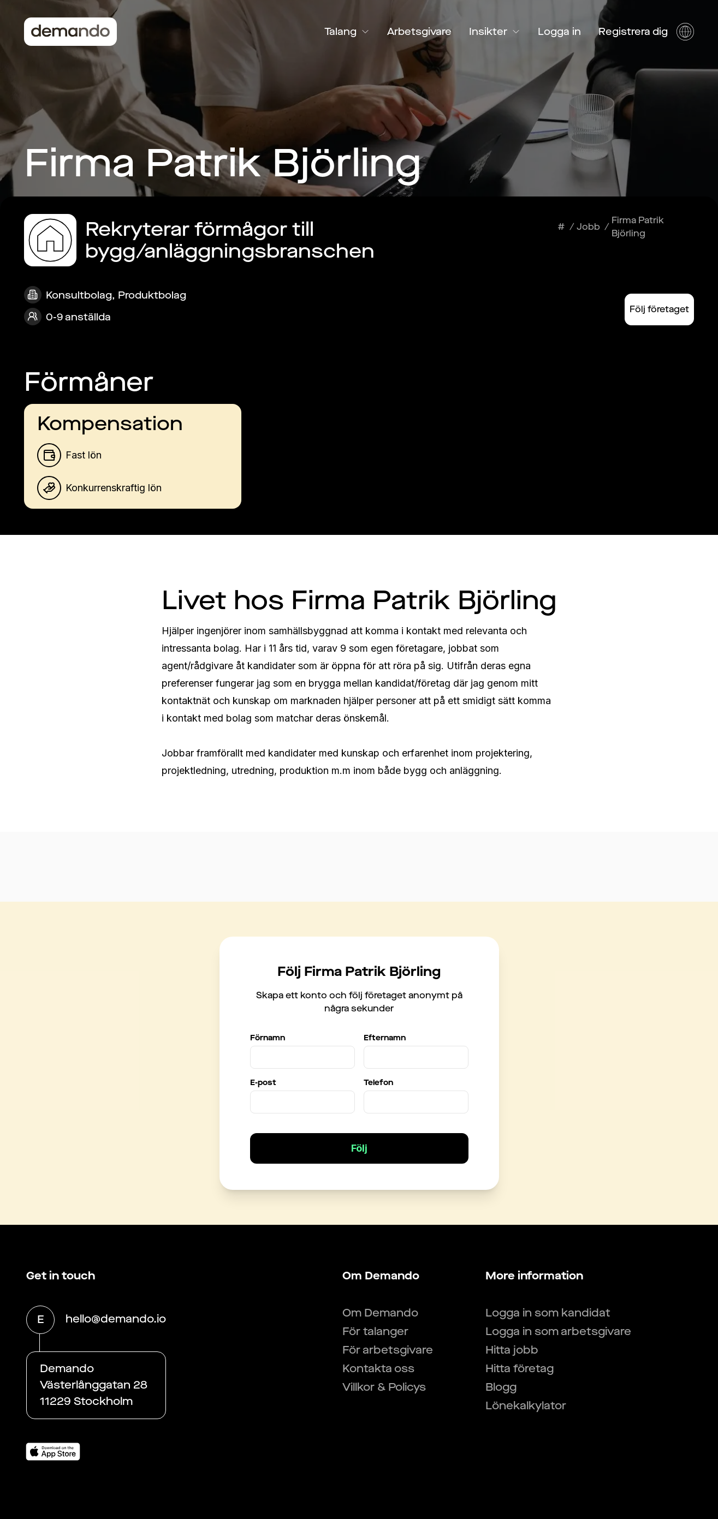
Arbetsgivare (419, 31)
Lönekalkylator (525, 1405)
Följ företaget (659, 309)
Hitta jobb (511, 1350)
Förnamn (267, 1038)
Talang (347, 31)
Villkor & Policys (384, 1387)
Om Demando (380, 1313)
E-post (263, 1082)
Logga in (559, 31)
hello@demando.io (116, 1320)
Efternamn (385, 1038)
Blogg (501, 1387)
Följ (359, 1148)
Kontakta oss (378, 1368)
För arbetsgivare (387, 1350)
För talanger (375, 1331)
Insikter (494, 31)
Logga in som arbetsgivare (558, 1331)
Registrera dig (633, 31)
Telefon (378, 1082)
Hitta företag (519, 1368)
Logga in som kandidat (547, 1313)
